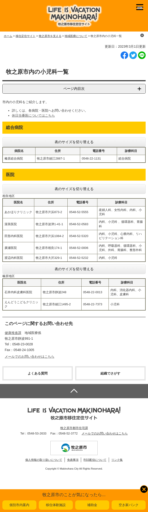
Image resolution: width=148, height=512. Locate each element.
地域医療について (76, 36)
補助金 (92, 505)
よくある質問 (38, 373)
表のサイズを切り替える (74, 142)
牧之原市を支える (50, 36)
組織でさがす (110, 373)
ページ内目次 (74, 89)
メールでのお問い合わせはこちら (29, 356)
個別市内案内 (19, 505)
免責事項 (72, 460)
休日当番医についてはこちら (33, 115)
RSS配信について (94, 460)
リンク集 (117, 460)
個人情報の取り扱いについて (43, 460)
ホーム (8, 36)
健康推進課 (13, 333)
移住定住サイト (25, 36)
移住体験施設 (56, 505)
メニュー (140, 7)
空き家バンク (129, 505)
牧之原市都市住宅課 (74, 428)
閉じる (142, 35)
